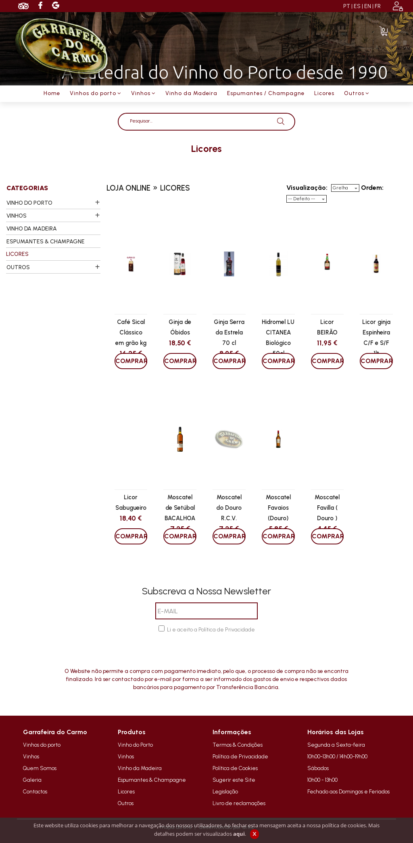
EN (367, 6)
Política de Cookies (235, 768)
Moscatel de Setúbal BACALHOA (180, 508)
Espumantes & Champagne (152, 780)
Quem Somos (39, 768)
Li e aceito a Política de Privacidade (211, 629)
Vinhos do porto (41, 744)
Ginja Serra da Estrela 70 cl (229, 332)
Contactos (35, 791)
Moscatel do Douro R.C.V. (229, 508)
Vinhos (31, 756)
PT (346, 6)
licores (206, 148)
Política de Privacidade (240, 756)
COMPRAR (131, 361)
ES (357, 6)
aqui (239, 833)
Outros (125, 803)
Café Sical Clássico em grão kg (130, 332)
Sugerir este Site (234, 780)
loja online (128, 188)
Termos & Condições (238, 744)
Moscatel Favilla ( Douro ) (327, 508)
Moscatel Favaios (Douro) (278, 508)
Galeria (32, 780)
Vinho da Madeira (140, 768)
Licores (126, 791)
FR (378, 6)
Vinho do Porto (135, 744)
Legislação (225, 791)
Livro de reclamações (239, 803)
